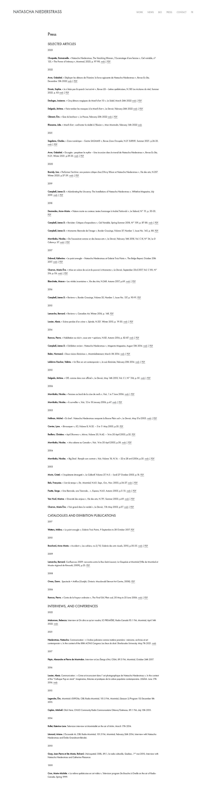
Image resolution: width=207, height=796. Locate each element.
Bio (160, 11)
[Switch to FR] (191, 11)
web (103, 60)
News (151, 11)
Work (140, 11)
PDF (109, 60)
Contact (182, 11)
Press (170, 11)
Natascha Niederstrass (37, 11)
